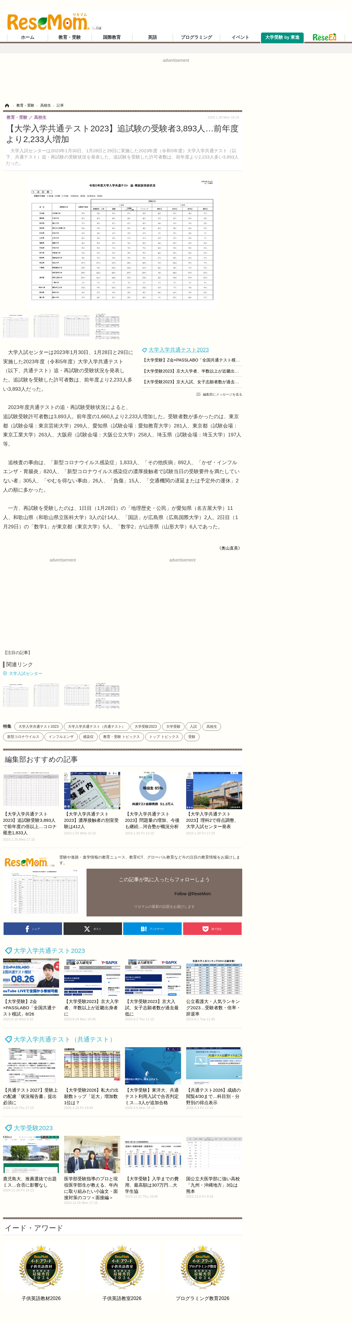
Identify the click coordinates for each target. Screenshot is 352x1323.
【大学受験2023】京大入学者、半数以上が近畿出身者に (194, 371)
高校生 (211, 726)
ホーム (27, 37)
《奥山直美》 (229, 548)
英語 (152, 37)
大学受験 (173, 726)
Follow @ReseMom (193, 893)
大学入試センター (25, 673)
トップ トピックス (164, 737)
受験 (191, 737)
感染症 (88, 737)
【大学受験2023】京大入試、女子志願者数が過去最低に (194, 381)
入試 (193, 726)
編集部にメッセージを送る (222, 394)
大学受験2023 (146, 726)
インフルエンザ (61, 737)
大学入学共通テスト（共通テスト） (96, 726)
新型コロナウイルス (23, 737)
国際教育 (112, 37)
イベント (240, 37)
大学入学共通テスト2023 (179, 350)
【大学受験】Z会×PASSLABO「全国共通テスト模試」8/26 (197, 360)
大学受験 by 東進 (282, 37)
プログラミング (196, 37)
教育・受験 (69, 37)
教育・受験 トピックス (121, 737)
